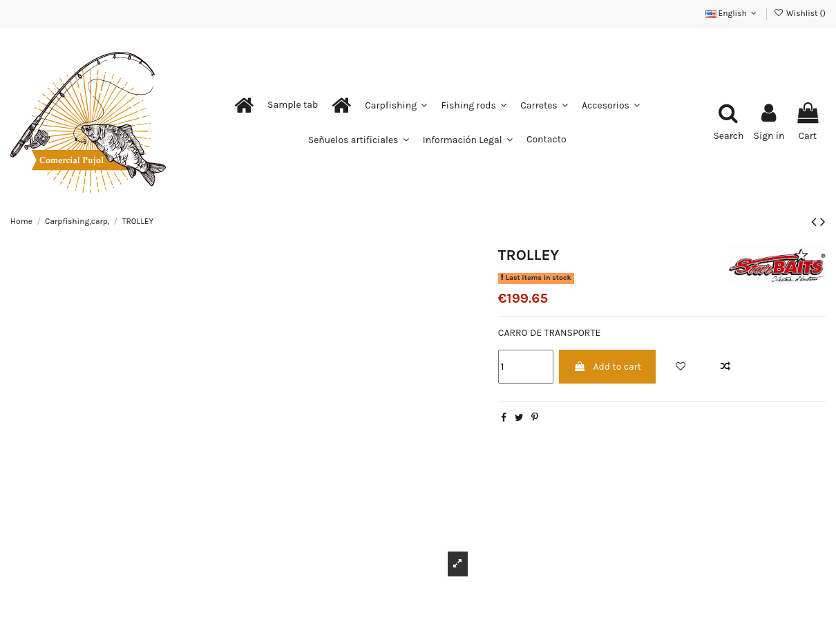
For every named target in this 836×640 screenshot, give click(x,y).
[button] (292, 105)
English (732, 13)
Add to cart (607, 367)
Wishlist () (800, 13)
